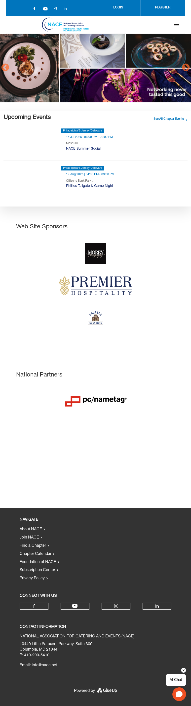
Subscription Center (37, 570)
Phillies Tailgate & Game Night (89, 186)
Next (186, 68)
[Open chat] (179, 694)
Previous (5, 68)
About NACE (31, 530)
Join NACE (29, 538)
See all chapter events (168, 119)
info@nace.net (44, 665)
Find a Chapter (33, 546)
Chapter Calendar (35, 554)
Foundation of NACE (38, 562)
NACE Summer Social (83, 149)
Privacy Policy (32, 579)
